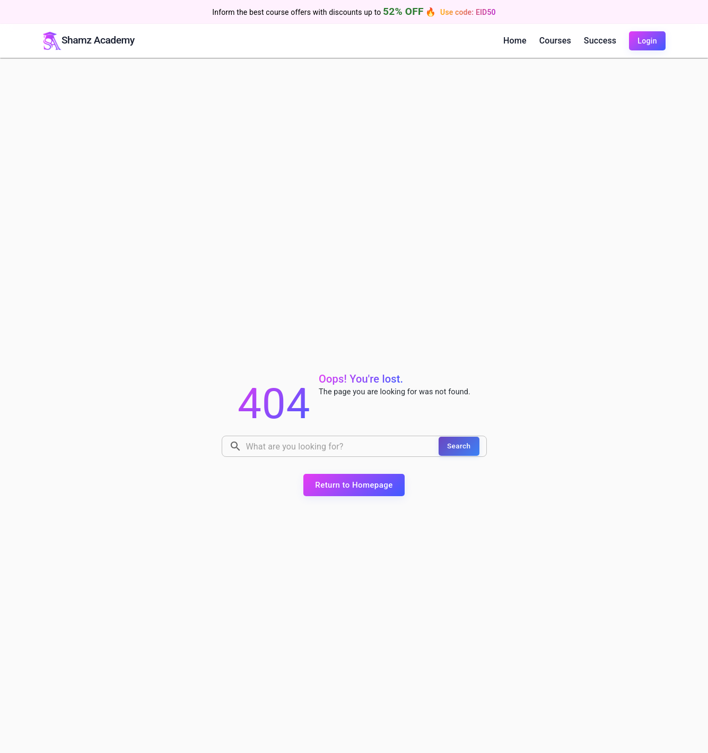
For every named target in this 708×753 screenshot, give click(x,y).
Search (459, 446)
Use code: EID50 (468, 12)
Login (647, 41)
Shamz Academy (98, 40)
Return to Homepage (353, 485)
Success (600, 41)
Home (515, 41)
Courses (555, 41)
